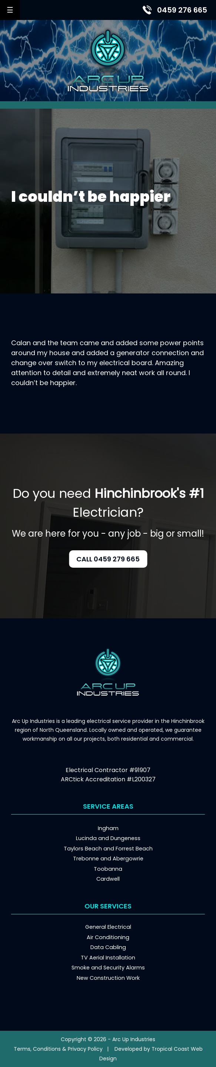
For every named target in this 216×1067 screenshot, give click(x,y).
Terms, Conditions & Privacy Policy (58, 1049)
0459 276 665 (182, 10)
